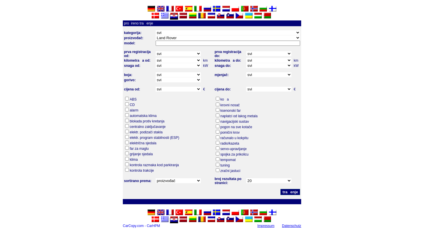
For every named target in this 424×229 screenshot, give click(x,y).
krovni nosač (230, 105)
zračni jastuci (230, 171)
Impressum (265, 226)
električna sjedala (143, 143)
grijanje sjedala (141, 154)
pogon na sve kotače (236, 127)
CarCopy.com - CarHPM (141, 226)
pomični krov (230, 132)
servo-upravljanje (233, 149)
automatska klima (143, 116)
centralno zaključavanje (148, 127)
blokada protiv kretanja (147, 121)
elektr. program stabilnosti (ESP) (154, 138)
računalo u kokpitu (234, 138)
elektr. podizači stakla (146, 132)
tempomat (228, 160)
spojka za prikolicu (234, 154)
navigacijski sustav (234, 122)
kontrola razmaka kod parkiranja (154, 165)
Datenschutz (291, 226)
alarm (134, 110)
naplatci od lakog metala (238, 116)
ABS (133, 99)
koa (224, 99)
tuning (225, 165)
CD (132, 105)
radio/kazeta (229, 143)
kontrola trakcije (142, 171)
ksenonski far (230, 111)
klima (134, 160)
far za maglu (139, 149)
